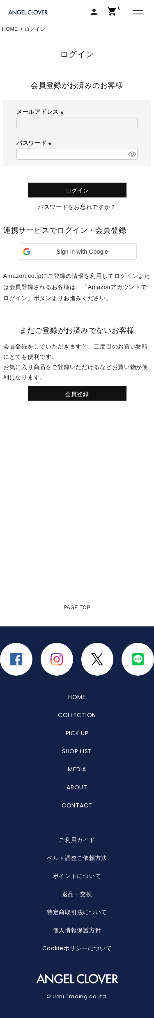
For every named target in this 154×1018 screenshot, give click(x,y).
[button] (77, 251)
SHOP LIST (77, 751)
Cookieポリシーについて (77, 948)
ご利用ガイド (77, 840)
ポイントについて (77, 876)
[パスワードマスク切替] (131, 154)
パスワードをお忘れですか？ (77, 207)
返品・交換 (77, 894)
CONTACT (77, 805)
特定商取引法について (77, 912)
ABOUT (77, 787)
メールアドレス (41, 111)
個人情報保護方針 (77, 930)
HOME (10, 29)
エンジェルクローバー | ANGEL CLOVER (28, 12)
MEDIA (77, 769)
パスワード (35, 143)
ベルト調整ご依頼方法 (77, 858)
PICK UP (77, 733)
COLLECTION (77, 715)
